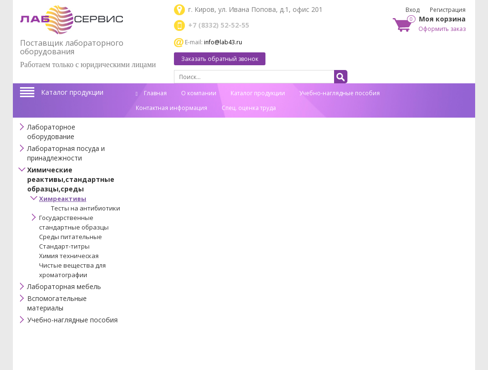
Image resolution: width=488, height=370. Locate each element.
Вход (412, 10)
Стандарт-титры (64, 246)
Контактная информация (171, 108)
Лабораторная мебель (64, 286)
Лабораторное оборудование (51, 131)
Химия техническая (69, 255)
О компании (198, 93)
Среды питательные (70, 236)
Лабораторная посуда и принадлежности (66, 153)
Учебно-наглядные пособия (339, 93)
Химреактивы (62, 198)
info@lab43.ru (223, 42)
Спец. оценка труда (249, 108)
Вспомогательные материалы (57, 303)
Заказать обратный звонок (219, 59)
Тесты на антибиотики (85, 208)
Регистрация (448, 10)
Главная (151, 93)
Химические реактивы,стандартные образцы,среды (70, 179)
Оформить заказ (442, 29)
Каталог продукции (72, 92)
